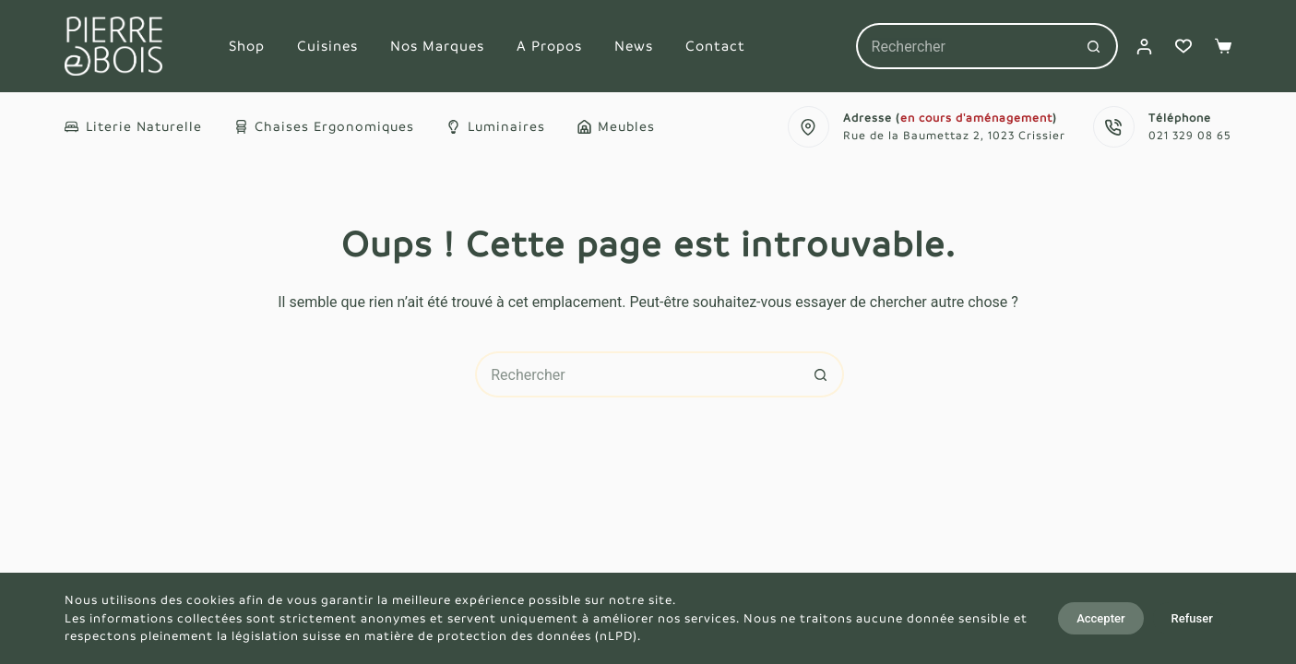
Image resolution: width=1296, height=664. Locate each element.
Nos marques (437, 45)
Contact (715, 45)
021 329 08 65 (1189, 135)
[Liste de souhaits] (1183, 46)
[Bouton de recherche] (1095, 46)
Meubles (616, 126)
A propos (549, 45)
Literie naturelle (133, 126)
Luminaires (495, 126)
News (633, 45)
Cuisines (327, 45)
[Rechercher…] (964, 46)
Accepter (1100, 618)
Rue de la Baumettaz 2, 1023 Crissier (954, 135)
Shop (247, 45)
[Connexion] (1144, 46)
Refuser (1192, 618)
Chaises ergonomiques (324, 126)
